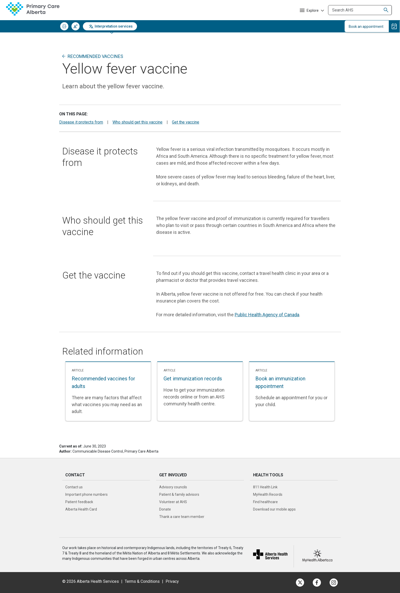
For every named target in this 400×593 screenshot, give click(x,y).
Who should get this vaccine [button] (137, 122)
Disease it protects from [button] (81, 122)
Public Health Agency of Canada (267, 314)
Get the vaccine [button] (185, 122)
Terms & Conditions (142, 581)
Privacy (172, 581)
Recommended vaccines (95, 56)
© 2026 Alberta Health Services (91, 581)
